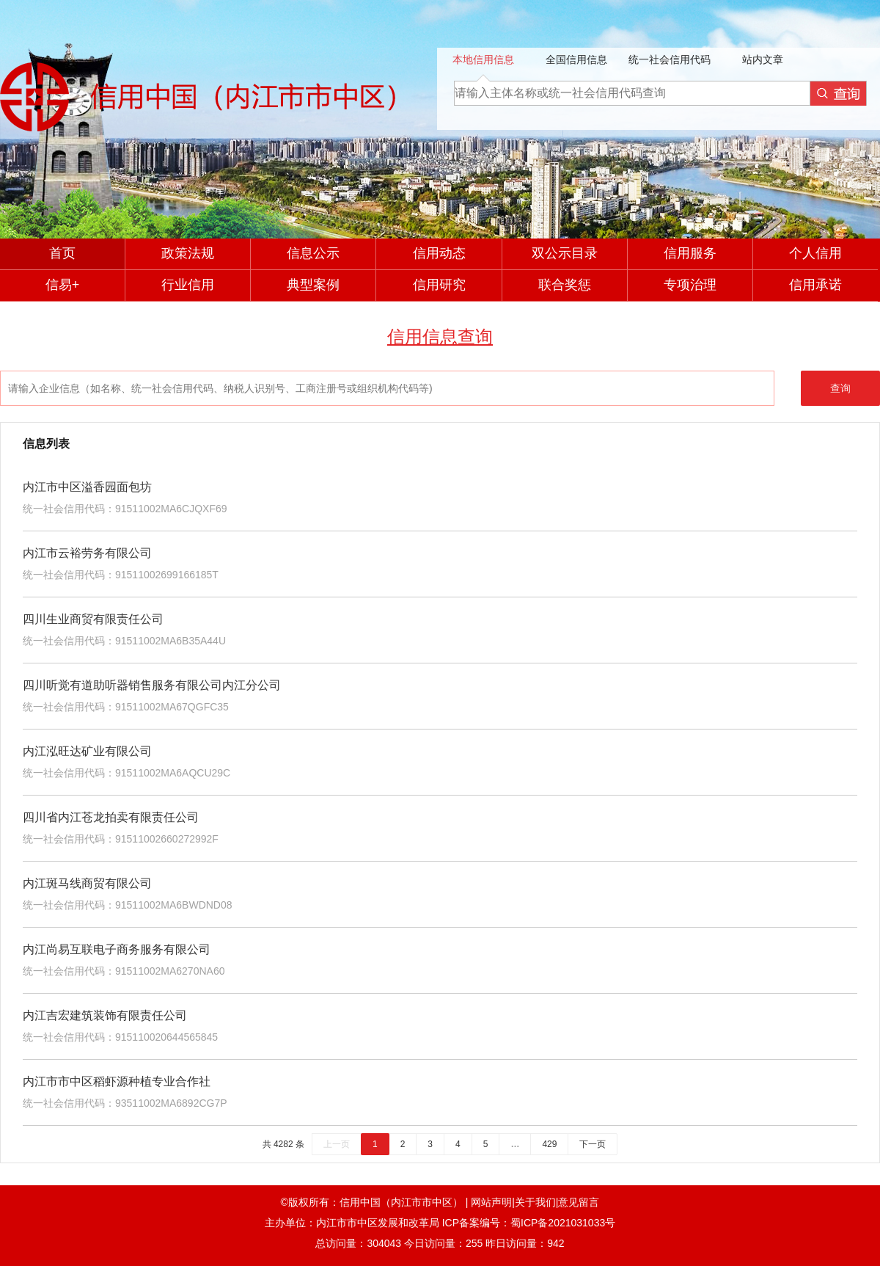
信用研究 (439, 284)
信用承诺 (815, 284)
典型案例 (313, 284)
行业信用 (187, 284)
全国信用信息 (576, 59)
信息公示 (313, 253)
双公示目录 (565, 253)
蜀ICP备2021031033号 (562, 1223)
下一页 (592, 1144)
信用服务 (690, 253)
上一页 (336, 1144)
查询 (840, 388)
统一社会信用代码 (669, 59)
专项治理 (690, 284)
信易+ (62, 284)
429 (549, 1144)
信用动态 (439, 253)
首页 (62, 253)
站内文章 (762, 59)
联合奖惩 (564, 284)
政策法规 (187, 253)
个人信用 (815, 253)
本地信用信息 (483, 59)
